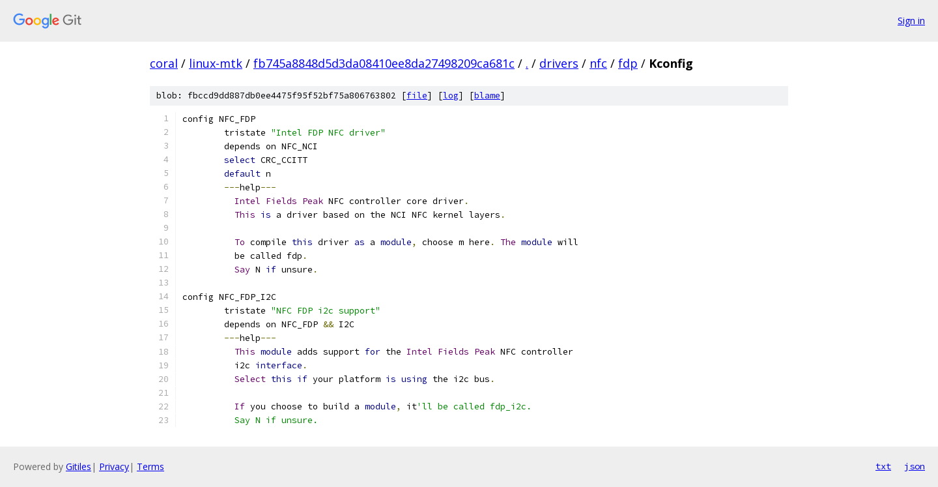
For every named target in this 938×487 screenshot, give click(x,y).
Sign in (911, 20)
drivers (558, 63)
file (416, 95)
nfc (598, 63)
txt (883, 466)
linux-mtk (215, 63)
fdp (628, 63)
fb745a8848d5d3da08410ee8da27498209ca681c (384, 63)
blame (487, 95)
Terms (150, 466)
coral (164, 63)
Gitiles (78, 466)
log (451, 95)
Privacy (114, 466)
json (914, 466)
